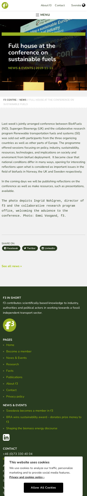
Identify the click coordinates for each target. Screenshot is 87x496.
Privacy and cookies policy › (26, 477)
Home (10, 345)
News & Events (16, 358)
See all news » (12, 266)
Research (12, 364)
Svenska (78, 5)
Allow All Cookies (43, 488)
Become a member (18, 351)
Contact (60, 5)
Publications (14, 377)
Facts (9, 371)
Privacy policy (15, 396)
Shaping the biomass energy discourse (31, 428)
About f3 (46, 5)
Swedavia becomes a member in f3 (29, 410)
